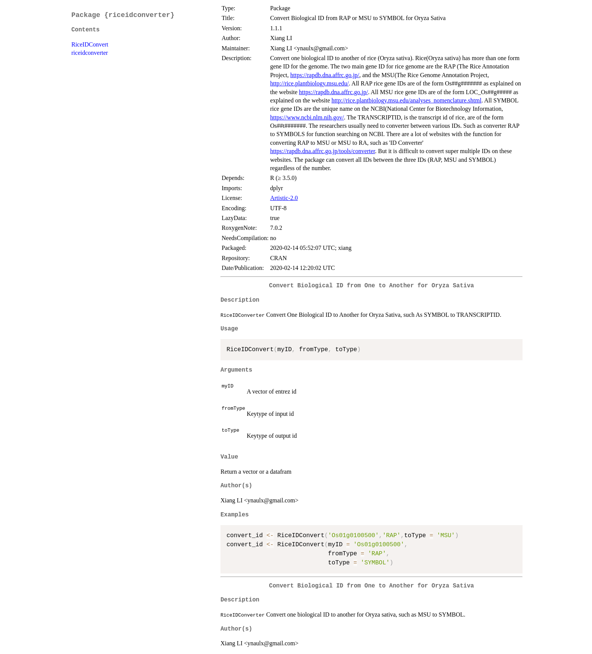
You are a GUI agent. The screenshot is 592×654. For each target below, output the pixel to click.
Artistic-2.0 (284, 198)
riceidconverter (89, 53)
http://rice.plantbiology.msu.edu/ (309, 83)
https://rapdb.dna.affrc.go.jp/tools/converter (322, 151)
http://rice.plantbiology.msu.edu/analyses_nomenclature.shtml (406, 100)
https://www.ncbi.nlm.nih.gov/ (307, 117)
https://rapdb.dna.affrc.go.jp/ (324, 75)
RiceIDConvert (89, 44)
